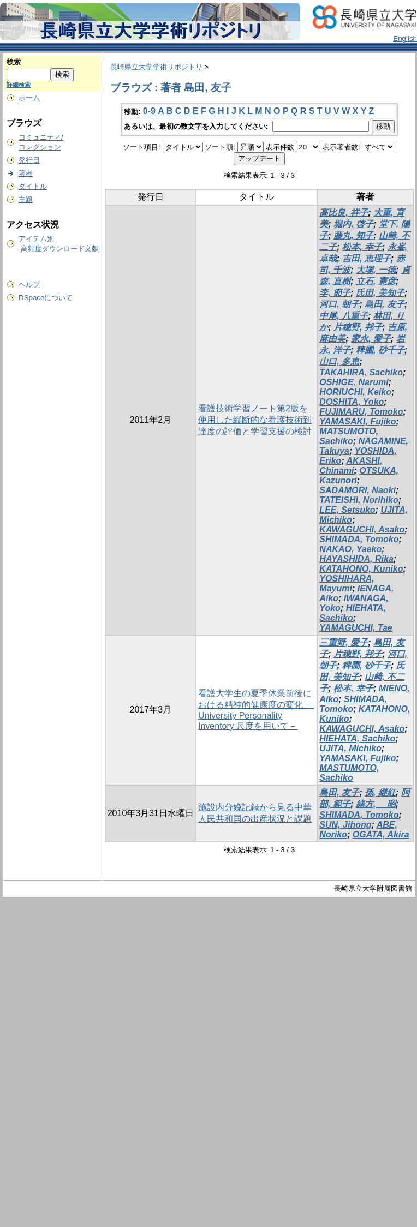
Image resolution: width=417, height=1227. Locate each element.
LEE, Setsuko (347, 509)
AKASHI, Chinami (350, 465)
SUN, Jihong (345, 824)
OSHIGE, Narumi (353, 382)
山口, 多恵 (339, 361)
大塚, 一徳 (376, 269)
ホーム (29, 98)
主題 (26, 199)
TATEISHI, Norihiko (358, 500)
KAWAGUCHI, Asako (361, 529)
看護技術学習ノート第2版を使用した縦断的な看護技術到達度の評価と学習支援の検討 (255, 420)
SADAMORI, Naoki (357, 490)
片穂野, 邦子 (357, 327)
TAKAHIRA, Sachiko (361, 372)
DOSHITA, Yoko (351, 401)
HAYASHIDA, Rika (356, 559)
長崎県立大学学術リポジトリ (156, 67)
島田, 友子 (384, 304)
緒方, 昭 (376, 804)
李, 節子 (334, 292)
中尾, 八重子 (343, 315)
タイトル (33, 186)
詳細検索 (19, 84)
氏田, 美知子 (380, 292)
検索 (14, 62)
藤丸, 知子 (353, 235)
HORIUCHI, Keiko (355, 392)
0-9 (149, 111)
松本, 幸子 (362, 247)
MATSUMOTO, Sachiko (348, 436)
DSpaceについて (46, 298)
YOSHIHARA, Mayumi (346, 583)
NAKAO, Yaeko (350, 549)
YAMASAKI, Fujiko (357, 421)
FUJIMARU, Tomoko (361, 411)
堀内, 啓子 (353, 224)
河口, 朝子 (339, 304)
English (405, 38)
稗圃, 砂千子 (380, 350)
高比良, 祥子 (343, 212)
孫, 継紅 (380, 792)
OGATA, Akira (381, 834)
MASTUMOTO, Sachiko (349, 772)
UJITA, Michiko (350, 748)
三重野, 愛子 (343, 642)
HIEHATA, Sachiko (352, 613)
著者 (26, 173)
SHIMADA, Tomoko (358, 539)
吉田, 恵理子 (366, 258)
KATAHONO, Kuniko (361, 568)
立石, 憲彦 (376, 281)
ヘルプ (29, 284)
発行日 (29, 160)
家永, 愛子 (371, 338)
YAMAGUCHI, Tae (355, 627)
